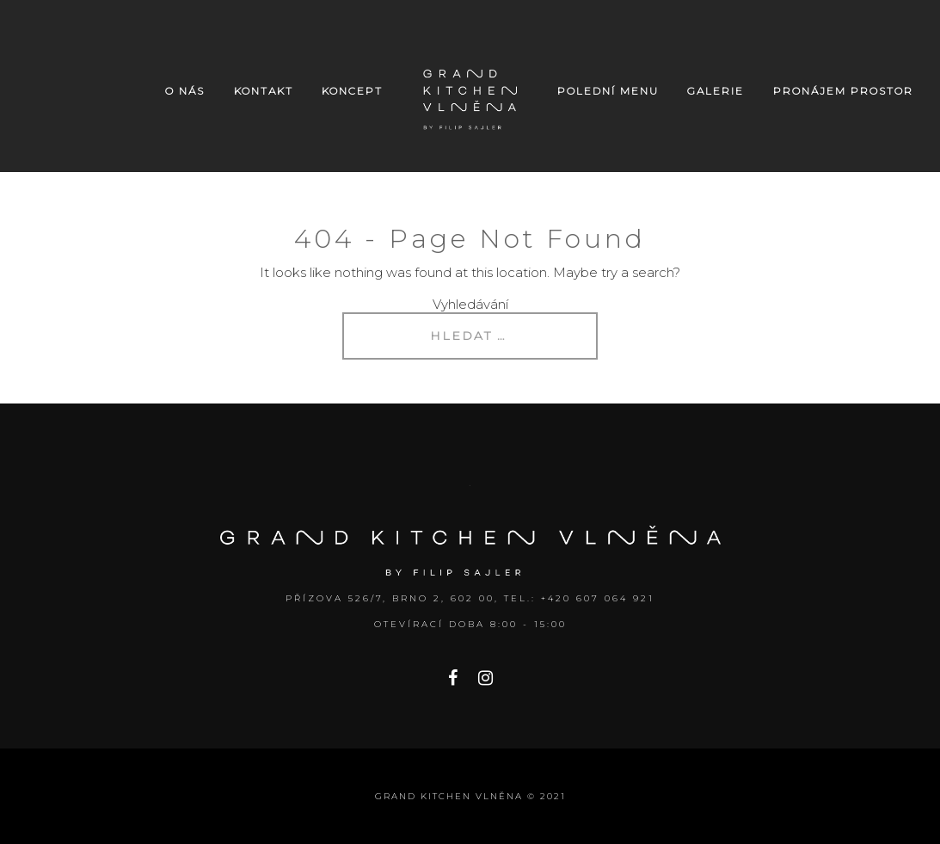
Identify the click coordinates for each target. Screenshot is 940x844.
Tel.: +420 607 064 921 (579, 598)
